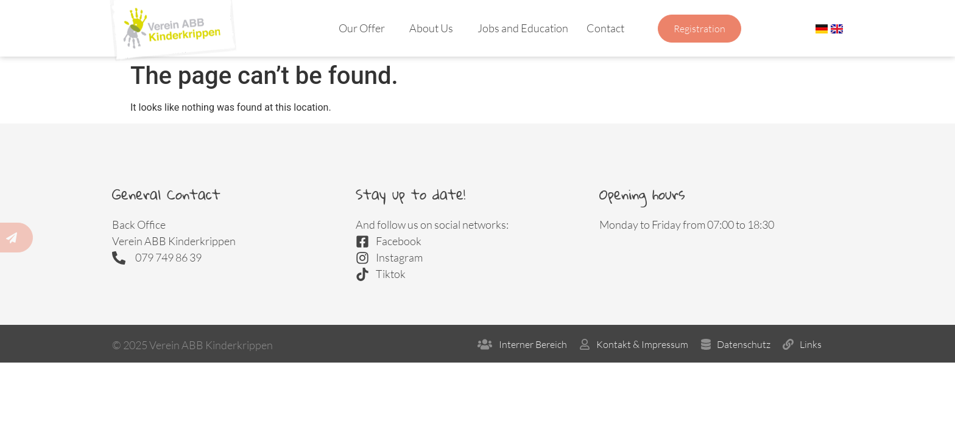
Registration (699, 29)
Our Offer (365, 28)
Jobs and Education (522, 28)
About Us (434, 28)
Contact (608, 28)
